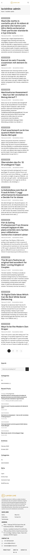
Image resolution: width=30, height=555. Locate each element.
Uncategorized (5, 383)
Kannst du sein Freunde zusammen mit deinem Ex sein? (14, 62)
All (2, 380)
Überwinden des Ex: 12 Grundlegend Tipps (12, 433)
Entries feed (4, 476)
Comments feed (5, 480)
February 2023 (5, 446)
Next (21, 351)
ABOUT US (15, 550)
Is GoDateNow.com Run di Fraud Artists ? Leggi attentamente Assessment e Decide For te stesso (14, 194)
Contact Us (18, 517)
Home (3, 515)
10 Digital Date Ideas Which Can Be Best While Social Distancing (14, 297)
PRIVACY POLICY (6, 550)
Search (27, 369)
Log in (2, 473)
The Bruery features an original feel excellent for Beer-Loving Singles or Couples (14, 264)
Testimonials (5, 519)
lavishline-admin (18, 400)
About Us (17, 515)
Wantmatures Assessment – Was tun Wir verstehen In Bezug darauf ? (14, 94)
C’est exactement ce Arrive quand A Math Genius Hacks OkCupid (15, 132)
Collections (4, 517)
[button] (2, 2)
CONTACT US (24, 550)
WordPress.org (5, 483)
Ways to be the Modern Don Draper (14, 327)
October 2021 (4, 449)
